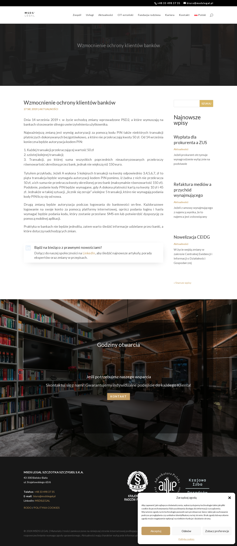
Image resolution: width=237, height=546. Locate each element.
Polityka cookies (186, 539)
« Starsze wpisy (182, 282)
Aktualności (105, 15)
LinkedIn (89, 253)
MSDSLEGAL (42, 500)
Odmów (186, 531)
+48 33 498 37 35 (44, 491)
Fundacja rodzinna (149, 15)
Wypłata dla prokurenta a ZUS (190, 139)
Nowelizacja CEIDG (192, 237)
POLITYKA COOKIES (47, 507)
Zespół (77, 15)
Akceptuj (156, 531)
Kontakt (184, 15)
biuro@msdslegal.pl (44, 496)
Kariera (169, 15)
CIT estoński (125, 15)
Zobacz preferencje (217, 531)
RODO (28, 507)
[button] (229, 498)
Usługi (90, 15)
